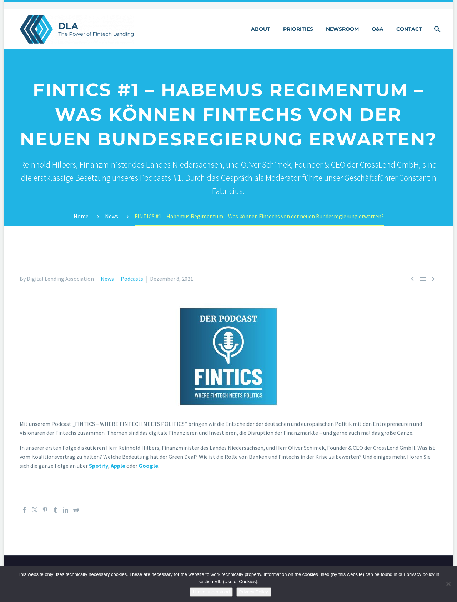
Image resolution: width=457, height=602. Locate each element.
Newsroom (342, 29)
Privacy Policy (253, 591)
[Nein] (448, 583)
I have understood (211, 591)
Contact (409, 29)
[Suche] (436, 29)
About (260, 29)
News (107, 278)
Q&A (377, 29)
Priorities (298, 29)
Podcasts (132, 278)
